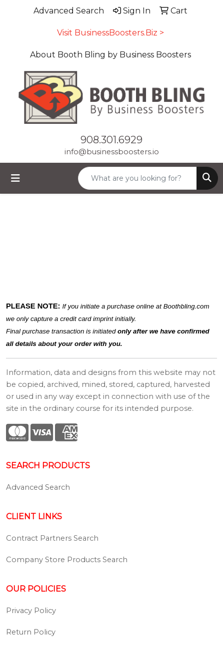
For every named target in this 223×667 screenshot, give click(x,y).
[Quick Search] (137, 178)
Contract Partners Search (52, 538)
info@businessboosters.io (111, 151)
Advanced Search (38, 487)
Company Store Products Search (67, 559)
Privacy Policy (31, 610)
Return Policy (31, 632)
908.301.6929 (111, 140)
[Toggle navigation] (15, 178)
